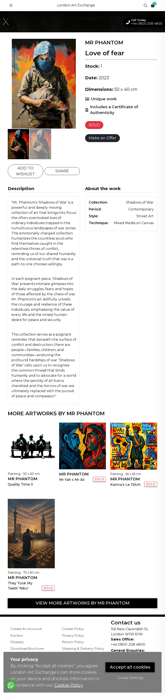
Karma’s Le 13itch (125, 485)
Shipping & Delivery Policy (83, 648)
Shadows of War (140, 202)
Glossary (17, 642)
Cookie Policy (73, 629)
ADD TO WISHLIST (25, 171)
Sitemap (69, 662)
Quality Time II (20, 484)
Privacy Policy (73, 635)
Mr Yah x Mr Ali (71, 480)
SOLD (94, 125)
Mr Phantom (22, 479)
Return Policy (73, 642)
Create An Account (26, 629)
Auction (16, 635)
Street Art (145, 216)
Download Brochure (27, 648)
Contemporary (141, 209)
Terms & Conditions (77, 655)
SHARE (62, 171)
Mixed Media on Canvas (134, 223)
